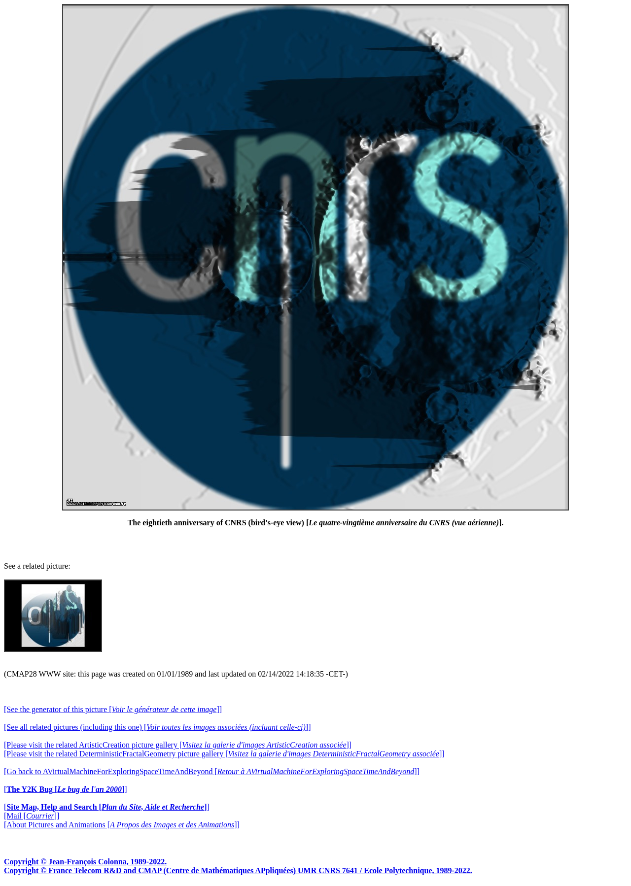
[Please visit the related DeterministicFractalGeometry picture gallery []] (224, 754)
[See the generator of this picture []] (113, 709)
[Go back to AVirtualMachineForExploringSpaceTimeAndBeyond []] (212, 771)
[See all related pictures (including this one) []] (157, 727)
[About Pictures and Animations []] (122, 824)
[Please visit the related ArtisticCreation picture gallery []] (177, 745)
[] (65, 789)
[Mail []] (31, 816)
